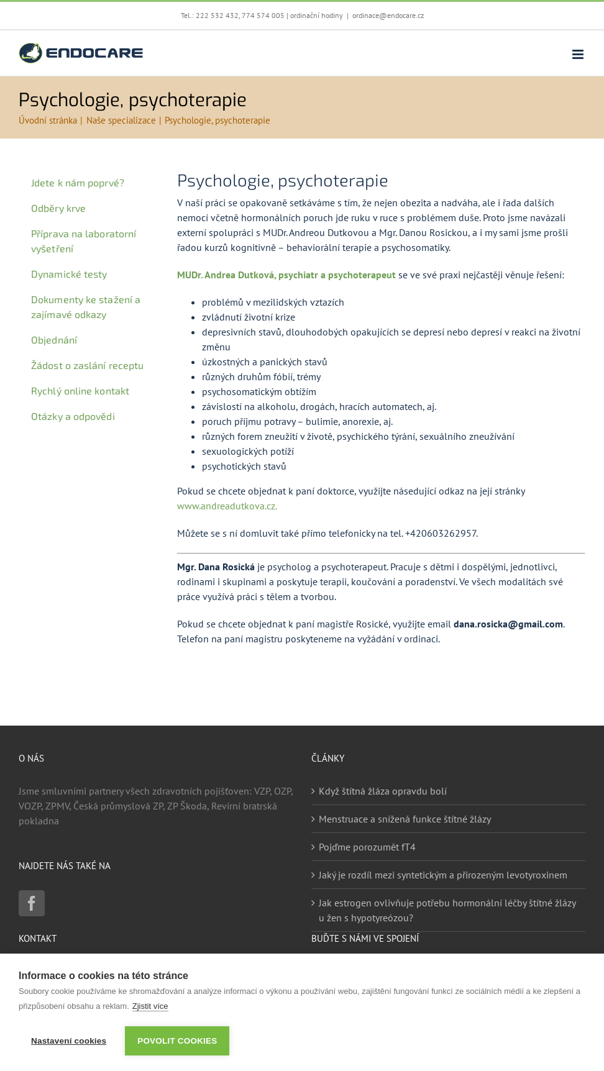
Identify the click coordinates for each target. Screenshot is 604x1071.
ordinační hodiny (316, 15)
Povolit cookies (177, 1041)
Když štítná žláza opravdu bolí (383, 791)
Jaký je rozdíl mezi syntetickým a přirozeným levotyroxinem (443, 874)
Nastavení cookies (68, 1041)
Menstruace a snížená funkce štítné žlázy (405, 819)
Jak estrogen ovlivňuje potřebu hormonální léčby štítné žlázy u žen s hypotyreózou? (447, 910)
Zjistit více (150, 1006)
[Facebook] (32, 903)
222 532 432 (217, 15)
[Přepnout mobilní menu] (578, 54)
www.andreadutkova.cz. (227, 505)
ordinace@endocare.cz (388, 15)
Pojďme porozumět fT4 (367, 847)
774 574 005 (263, 15)
